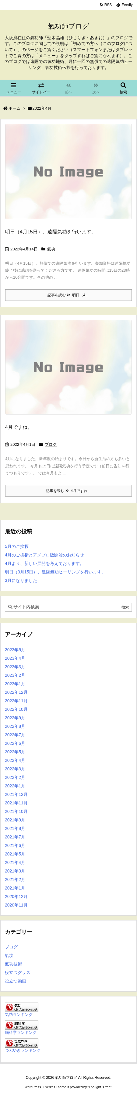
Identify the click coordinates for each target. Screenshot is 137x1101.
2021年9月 (15, 819)
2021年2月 (15, 879)
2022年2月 (15, 777)
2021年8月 (15, 828)
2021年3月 (15, 871)
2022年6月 (15, 743)
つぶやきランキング (22, 1050)
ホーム (14, 108)
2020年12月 (16, 896)
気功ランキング (19, 1015)
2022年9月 (15, 717)
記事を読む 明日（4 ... (68, 295)
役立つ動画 (15, 981)
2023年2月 (15, 675)
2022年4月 (15, 760)
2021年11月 (16, 802)
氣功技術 (13, 964)
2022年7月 (15, 734)
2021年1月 (15, 888)
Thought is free (99, 1087)
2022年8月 (15, 726)
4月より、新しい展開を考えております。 (44, 563)
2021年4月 (15, 862)
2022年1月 (15, 785)
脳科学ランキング (21, 1032)
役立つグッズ (17, 972)
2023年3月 (15, 666)
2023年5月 (15, 649)
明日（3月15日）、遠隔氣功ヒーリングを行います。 (55, 571)
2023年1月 (15, 683)
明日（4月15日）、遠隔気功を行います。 (50, 231)
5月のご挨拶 (17, 546)
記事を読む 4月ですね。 (68, 491)
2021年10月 (16, 811)
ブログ (51, 444)
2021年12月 (16, 794)
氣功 (51, 249)
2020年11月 (16, 905)
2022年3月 (15, 768)
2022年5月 (15, 751)
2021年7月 (15, 836)
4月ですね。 (18, 427)
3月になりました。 (23, 580)
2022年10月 (16, 709)
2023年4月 (15, 658)
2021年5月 (15, 854)
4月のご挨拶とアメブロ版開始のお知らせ (44, 554)
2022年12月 (16, 692)
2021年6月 (15, 845)
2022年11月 (16, 700)
